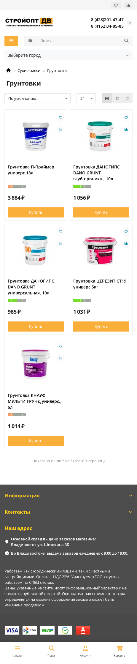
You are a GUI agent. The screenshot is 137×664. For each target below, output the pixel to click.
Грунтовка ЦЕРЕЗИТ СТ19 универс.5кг (99, 284)
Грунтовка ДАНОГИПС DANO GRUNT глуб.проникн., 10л (96, 173)
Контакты (68, 511)
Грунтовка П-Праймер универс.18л (31, 170)
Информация (68, 495)
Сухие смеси (28, 70)
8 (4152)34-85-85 (107, 26)
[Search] (85, 41)
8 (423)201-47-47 (107, 19)
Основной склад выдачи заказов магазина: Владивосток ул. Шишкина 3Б (53, 541)
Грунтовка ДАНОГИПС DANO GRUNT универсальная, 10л (31, 287)
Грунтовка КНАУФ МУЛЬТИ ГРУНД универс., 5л (34, 401)
